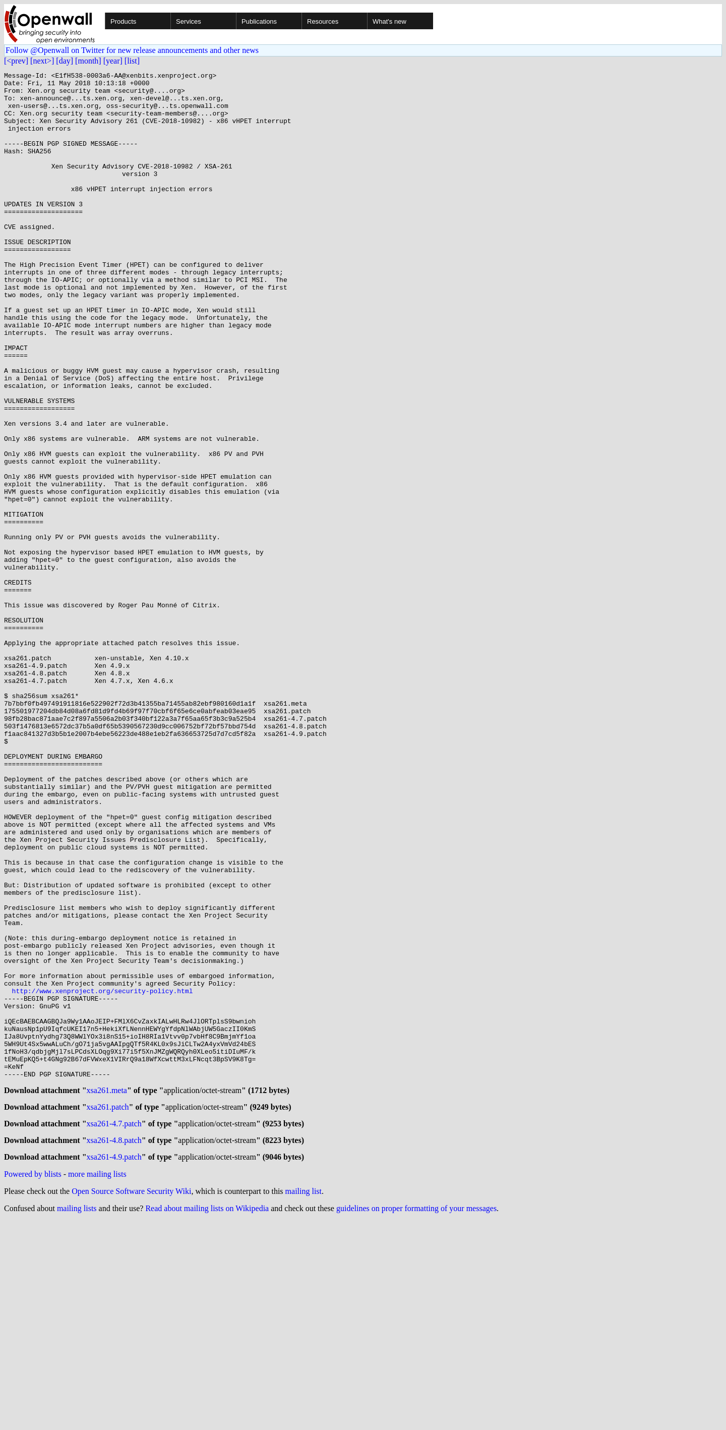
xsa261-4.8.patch (114, 1347)
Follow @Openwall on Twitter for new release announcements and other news (132, 50)
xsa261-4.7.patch (114, 1329)
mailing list (303, 1400)
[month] (88, 60)
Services (188, 21)
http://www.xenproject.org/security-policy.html (102, 1175)
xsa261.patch (108, 1311)
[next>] (42, 60)
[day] (64, 60)
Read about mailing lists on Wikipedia (207, 1417)
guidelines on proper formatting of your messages (416, 1417)
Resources (322, 21)
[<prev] (16, 60)
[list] (132, 60)
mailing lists (77, 1417)
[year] (113, 60)
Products (123, 21)
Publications (259, 21)
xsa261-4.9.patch (114, 1365)
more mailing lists (97, 1383)
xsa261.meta (107, 1293)
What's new (389, 21)
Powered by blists (33, 1383)
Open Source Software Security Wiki (131, 1400)
